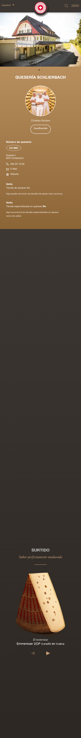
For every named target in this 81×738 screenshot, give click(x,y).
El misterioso (40, 639)
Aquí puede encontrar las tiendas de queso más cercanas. (34, 193)
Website (14, 174)
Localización (40, 128)
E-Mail (13, 168)
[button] (3, 40)
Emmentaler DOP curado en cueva (40, 643)
